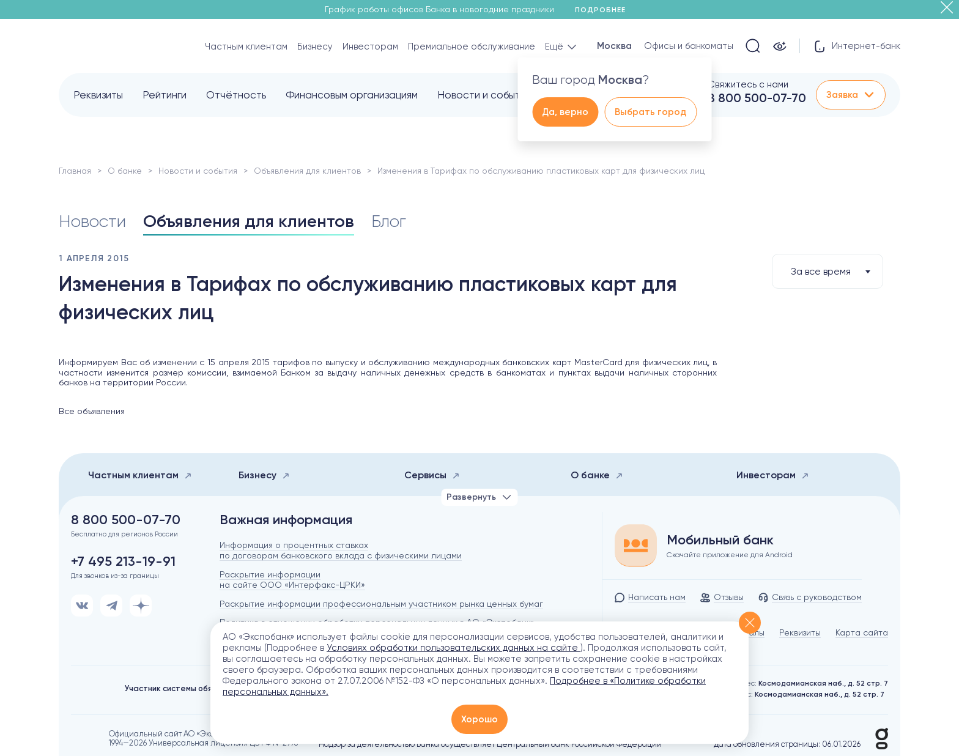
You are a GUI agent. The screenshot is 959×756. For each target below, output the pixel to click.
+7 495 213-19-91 (123, 561)
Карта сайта (861, 632)
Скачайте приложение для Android (730, 554)
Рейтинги (165, 95)
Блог (388, 221)
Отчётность (236, 95)
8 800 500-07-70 (757, 98)
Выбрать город (650, 111)
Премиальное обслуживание (471, 46)
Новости (92, 221)
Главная (75, 171)
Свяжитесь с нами (748, 84)
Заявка (850, 95)
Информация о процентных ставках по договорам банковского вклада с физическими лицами (341, 550)
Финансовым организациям (352, 95)
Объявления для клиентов (307, 171)
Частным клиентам (246, 46)
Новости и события (484, 95)
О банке (125, 171)
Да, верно (565, 111)
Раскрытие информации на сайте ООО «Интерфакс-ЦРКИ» (292, 579)
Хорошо (479, 719)
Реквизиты (98, 95)
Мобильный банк (720, 540)
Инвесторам (370, 46)
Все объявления (92, 411)
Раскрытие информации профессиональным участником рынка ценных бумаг (381, 604)
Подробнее (604, 10)
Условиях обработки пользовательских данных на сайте (453, 647)
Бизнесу (315, 46)
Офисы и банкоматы (688, 45)
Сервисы (432, 475)
